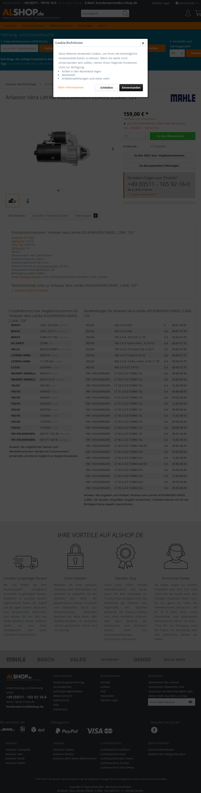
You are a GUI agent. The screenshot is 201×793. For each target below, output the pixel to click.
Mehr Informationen (71, 87)
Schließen (106, 87)
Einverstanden (131, 87)
